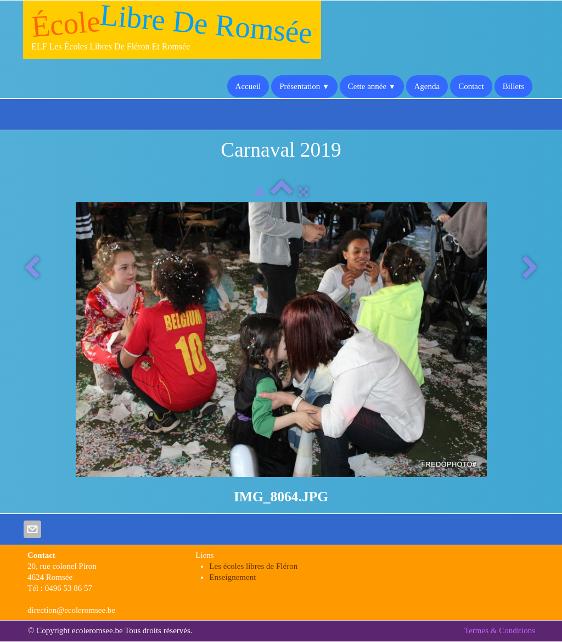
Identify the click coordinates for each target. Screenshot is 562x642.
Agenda (427, 86)
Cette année (372, 86)
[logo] (172, 30)
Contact (471, 86)
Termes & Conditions (499, 630)
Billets (513, 86)
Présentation (304, 86)
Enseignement (232, 577)
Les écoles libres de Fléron (253, 566)
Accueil (248, 86)
